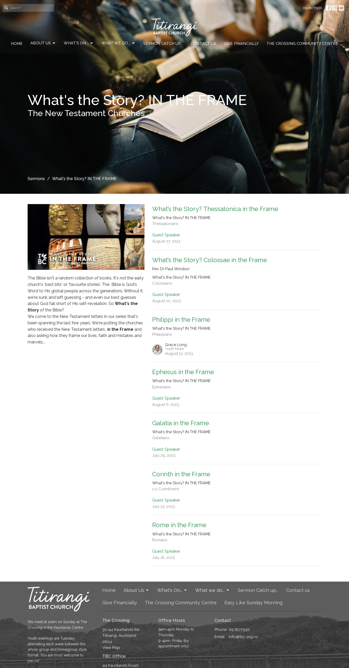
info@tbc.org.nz (243, 636)
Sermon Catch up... (163, 43)
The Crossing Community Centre (302, 43)
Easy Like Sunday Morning (253, 602)
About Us (43, 43)
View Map (111, 647)
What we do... (118, 43)
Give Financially (241, 43)
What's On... (79, 43)
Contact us (203, 43)
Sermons (36, 178)
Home (17, 43)
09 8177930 (312, 8)
